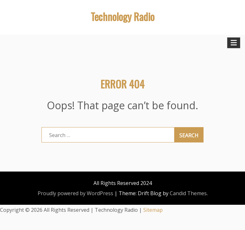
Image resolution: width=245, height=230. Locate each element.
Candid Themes (188, 193)
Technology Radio (122, 16)
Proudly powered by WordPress (75, 193)
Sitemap (153, 209)
